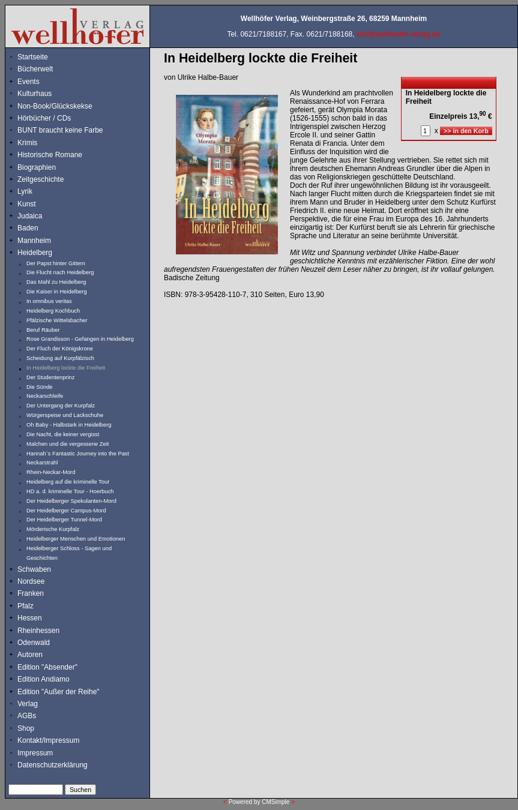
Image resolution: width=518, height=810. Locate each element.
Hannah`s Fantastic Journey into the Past (77, 454)
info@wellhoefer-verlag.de (399, 34)
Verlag (27, 704)
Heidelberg (34, 252)
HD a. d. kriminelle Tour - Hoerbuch (70, 491)
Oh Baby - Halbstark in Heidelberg (69, 425)
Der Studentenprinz (50, 377)
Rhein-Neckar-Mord (50, 472)
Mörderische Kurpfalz (52, 529)
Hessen (29, 618)
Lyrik (24, 191)
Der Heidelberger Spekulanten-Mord (71, 501)
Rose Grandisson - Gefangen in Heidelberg (80, 339)
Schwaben (34, 569)
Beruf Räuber (42, 330)
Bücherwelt (35, 69)
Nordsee (30, 581)
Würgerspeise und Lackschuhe (64, 415)
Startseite (32, 57)
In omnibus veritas (49, 301)
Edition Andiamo (43, 679)
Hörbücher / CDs (44, 118)
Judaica (29, 216)
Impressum (35, 753)
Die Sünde (39, 387)
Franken (30, 593)
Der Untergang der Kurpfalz (60, 406)
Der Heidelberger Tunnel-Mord (64, 520)
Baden (27, 228)
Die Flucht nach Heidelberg (60, 272)
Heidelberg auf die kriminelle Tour (67, 482)
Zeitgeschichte (40, 179)
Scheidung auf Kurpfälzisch (60, 358)
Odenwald (33, 642)
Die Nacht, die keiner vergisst (62, 434)
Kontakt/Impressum (48, 740)
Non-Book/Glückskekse (55, 106)
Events (41, 81)
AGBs (26, 716)
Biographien (36, 167)
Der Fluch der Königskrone (59, 349)
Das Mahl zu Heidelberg (56, 282)
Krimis (27, 143)
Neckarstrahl (42, 463)
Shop (25, 728)
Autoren (30, 654)
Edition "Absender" (47, 667)
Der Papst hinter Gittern (55, 263)
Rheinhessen (38, 630)
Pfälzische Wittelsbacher (57, 320)
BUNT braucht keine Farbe (60, 130)
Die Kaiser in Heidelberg (56, 292)
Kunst (26, 204)
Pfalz (25, 606)
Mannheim (34, 240)
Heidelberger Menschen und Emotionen (75, 539)
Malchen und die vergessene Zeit (67, 444)
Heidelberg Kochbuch (53, 311)
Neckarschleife (44, 396)
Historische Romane (49, 155)
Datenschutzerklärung (52, 765)
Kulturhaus (43, 93)
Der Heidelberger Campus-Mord (66, 511)
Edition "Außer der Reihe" (58, 692)
